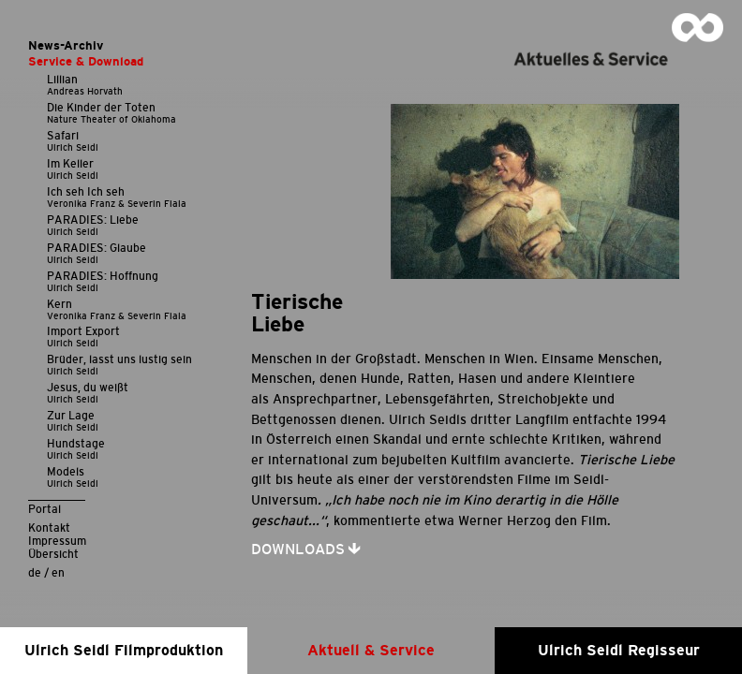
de (34, 572)
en (58, 572)
